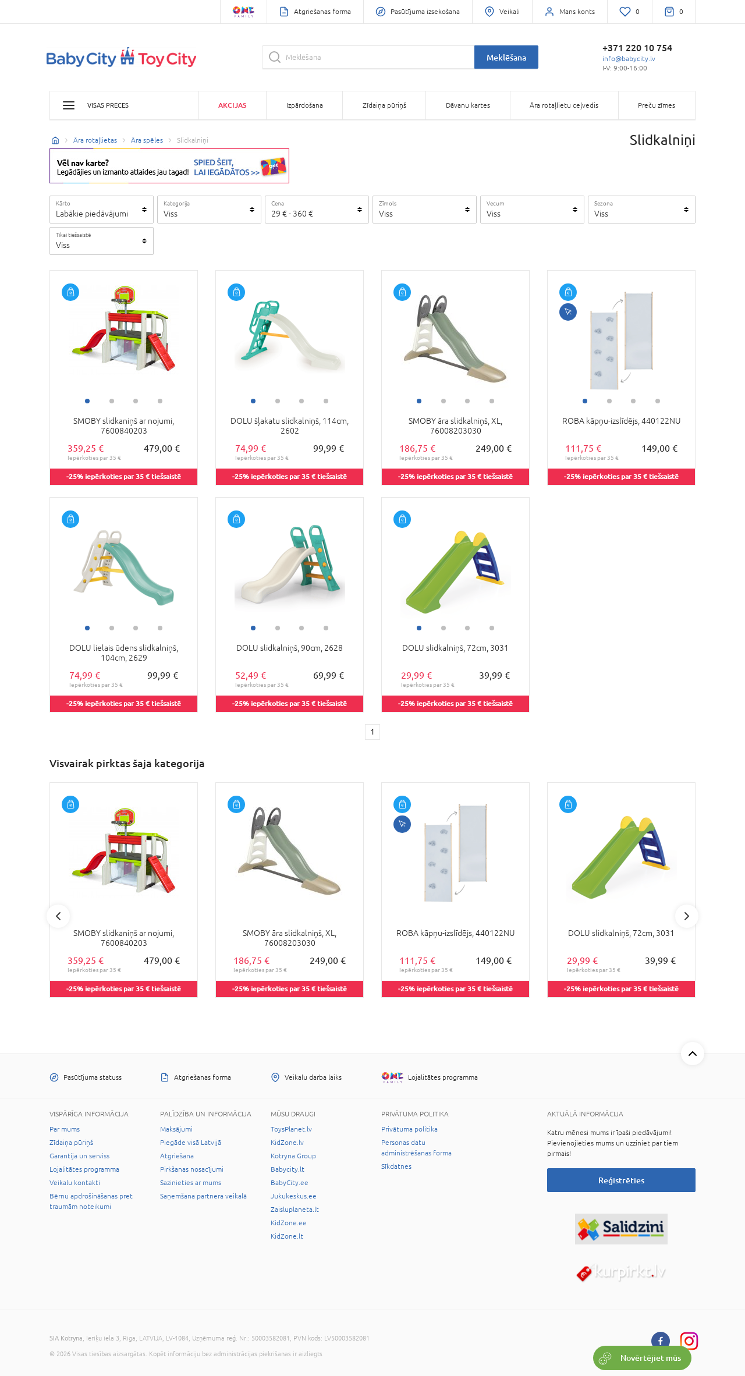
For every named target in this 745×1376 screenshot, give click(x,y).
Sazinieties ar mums (190, 1183)
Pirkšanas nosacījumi (192, 1169)
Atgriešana (177, 1156)
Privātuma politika (409, 1129)
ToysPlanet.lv (291, 1129)
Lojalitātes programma (84, 1169)
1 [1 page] (372, 731)
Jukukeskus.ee (294, 1196)
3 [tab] (135, 401)
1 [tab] (87, 401)
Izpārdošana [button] (304, 105)
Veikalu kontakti (74, 1183)
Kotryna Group (293, 1156)
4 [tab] (160, 401)
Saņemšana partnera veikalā (203, 1196)
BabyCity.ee (289, 1183)
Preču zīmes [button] (656, 105)
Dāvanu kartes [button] (468, 105)
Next (686, 916)
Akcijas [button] (232, 105)
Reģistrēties (621, 1180)
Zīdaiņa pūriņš (71, 1143)
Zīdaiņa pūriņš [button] (384, 105)
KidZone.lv (287, 1143)
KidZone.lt (287, 1236)
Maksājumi (176, 1129)
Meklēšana (506, 57)
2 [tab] (111, 401)
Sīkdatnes (396, 1166)
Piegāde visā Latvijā (190, 1143)
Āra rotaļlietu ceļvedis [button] (564, 105)
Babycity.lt (287, 1169)
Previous (58, 916)
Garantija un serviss (79, 1156)
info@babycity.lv (628, 59)
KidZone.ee (289, 1223)
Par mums (64, 1129)
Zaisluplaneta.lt (295, 1209)
